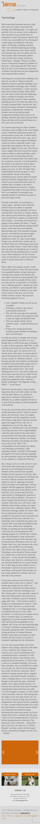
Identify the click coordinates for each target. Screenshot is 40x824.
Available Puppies (31, 816)
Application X (25, 813)
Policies (10, 816)
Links (4, 819)
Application (19, 816)
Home (4, 816)
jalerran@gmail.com (22, 800)
